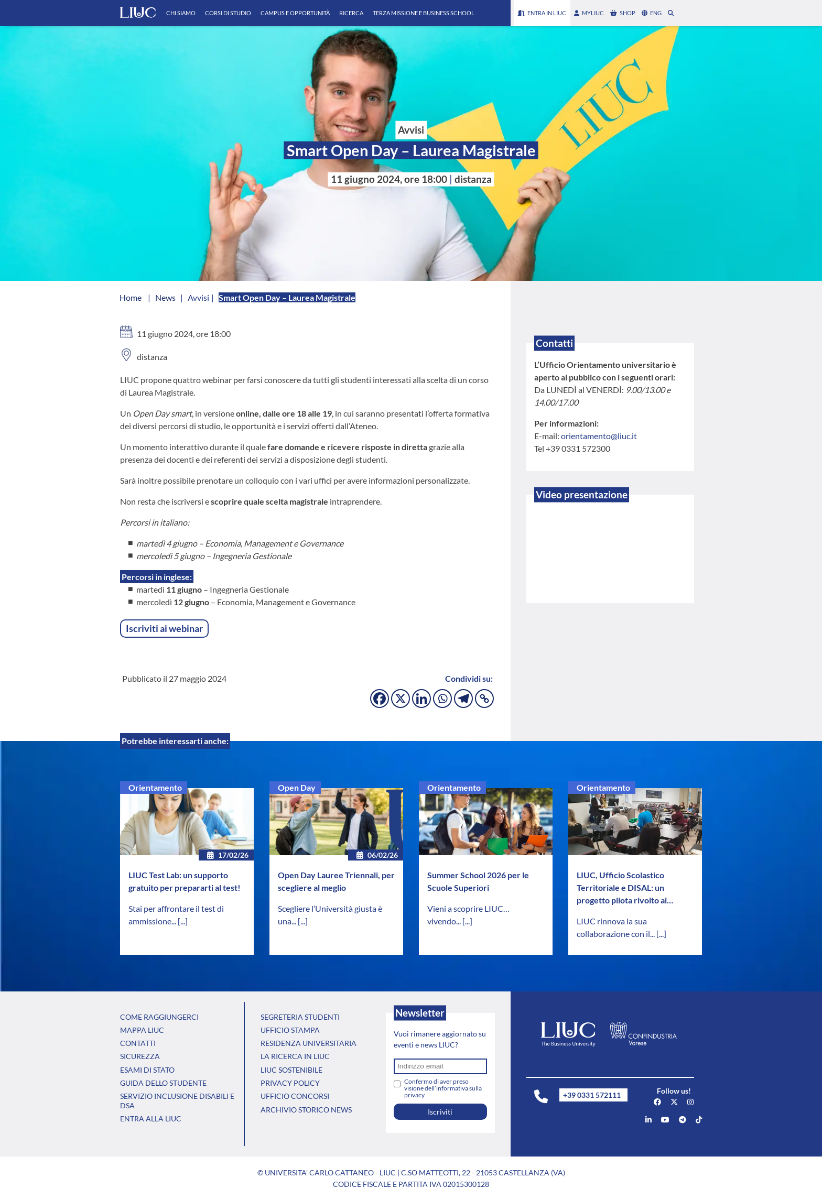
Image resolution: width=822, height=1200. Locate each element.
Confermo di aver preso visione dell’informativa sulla (443, 1088)
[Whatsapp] (442, 698)
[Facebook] (379, 698)
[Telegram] (463, 698)
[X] (400, 698)
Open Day (297, 787)
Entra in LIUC (542, 12)
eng (652, 12)
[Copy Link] (484, 698)
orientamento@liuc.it (599, 436)
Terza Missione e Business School (423, 12)
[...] (183, 921)
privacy (414, 1095)
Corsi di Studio (228, 12)
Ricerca (351, 12)
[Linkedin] (421, 698)
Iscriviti (440, 1111)
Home (131, 297)
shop (622, 12)
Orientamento (155, 787)
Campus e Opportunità (295, 12)
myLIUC (589, 12)
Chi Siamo (181, 12)
